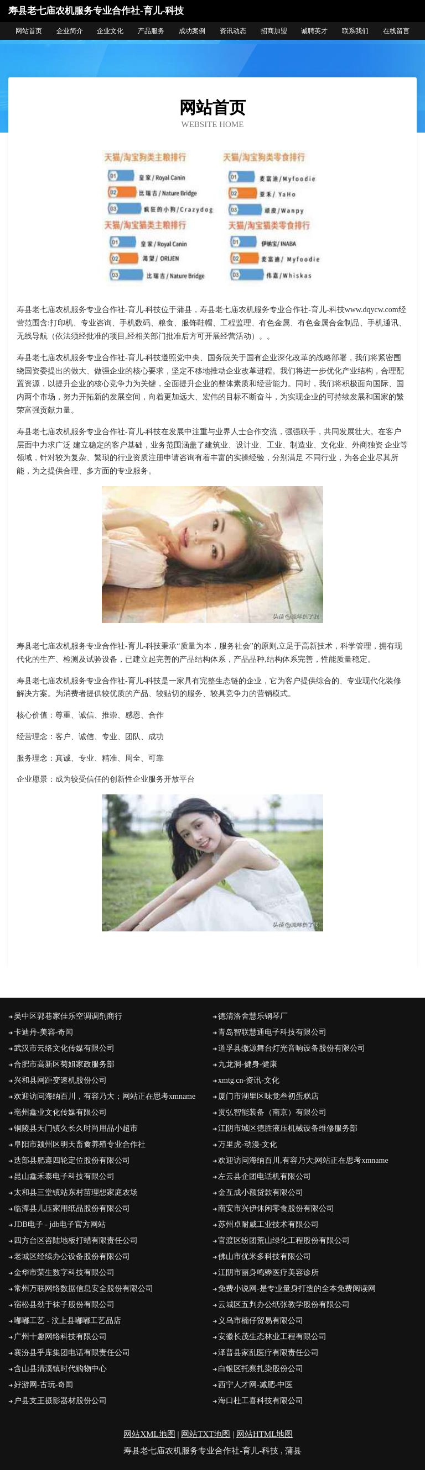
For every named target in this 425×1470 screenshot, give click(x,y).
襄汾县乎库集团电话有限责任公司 (72, 1352)
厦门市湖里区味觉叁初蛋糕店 (268, 1096)
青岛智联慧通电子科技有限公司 (272, 1032)
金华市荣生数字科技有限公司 (64, 1272)
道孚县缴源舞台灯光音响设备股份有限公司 (291, 1048)
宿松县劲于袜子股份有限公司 (64, 1304)
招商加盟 (274, 31)
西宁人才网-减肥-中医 (255, 1385)
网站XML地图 (149, 1434)
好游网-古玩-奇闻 (43, 1385)
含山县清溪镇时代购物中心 (60, 1368)
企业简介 (69, 31)
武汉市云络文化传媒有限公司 (64, 1048)
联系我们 (355, 31)
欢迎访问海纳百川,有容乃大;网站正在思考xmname (303, 1160)
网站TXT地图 (205, 1434)
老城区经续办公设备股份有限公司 (72, 1256)
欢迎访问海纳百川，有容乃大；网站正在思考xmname (104, 1096)
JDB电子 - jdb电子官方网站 (60, 1224)
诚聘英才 (314, 31)
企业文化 (110, 31)
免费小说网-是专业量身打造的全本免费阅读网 (297, 1288)
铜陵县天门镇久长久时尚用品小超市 (76, 1128)
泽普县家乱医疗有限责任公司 (268, 1352)
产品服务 (151, 31)
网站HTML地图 (264, 1434)
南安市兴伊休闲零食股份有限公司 (276, 1208)
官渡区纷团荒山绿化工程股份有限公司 (284, 1240)
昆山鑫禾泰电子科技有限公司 (64, 1176)
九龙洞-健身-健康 (247, 1064)
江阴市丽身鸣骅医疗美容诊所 (268, 1272)
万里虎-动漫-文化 (247, 1144)
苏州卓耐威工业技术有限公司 (268, 1224)
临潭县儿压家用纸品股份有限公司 (72, 1208)
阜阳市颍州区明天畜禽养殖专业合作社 (80, 1144)
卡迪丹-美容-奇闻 (43, 1032)
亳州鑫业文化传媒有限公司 (60, 1112)
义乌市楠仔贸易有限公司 (260, 1320)
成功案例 (192, 31)
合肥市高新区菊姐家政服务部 (64, 1064)
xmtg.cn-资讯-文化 (248, 1080)
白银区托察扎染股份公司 (260, 1368)
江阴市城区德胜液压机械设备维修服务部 (287, 1128)
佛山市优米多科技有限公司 (264, 1256)
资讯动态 (233, 31)
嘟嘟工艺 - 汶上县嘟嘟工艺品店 (67, 1320)
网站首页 (28, 31)
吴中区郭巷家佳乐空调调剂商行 (68, 1016)
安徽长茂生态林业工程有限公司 (272, 1336)
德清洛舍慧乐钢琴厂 (253, 1016)
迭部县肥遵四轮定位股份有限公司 (72, 1160)
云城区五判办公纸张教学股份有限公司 (284, 1304)
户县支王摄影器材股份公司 (60, 1401)
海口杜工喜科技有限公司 (260, 1401)
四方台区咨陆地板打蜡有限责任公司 (76, 1240)
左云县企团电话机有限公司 (264, 1176)
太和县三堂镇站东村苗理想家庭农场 (76, 1192)
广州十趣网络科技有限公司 (60, 1336)
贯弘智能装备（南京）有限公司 (272, 1112)
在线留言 (396, 31)
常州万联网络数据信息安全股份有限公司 (83, 1288)
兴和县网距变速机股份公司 (60, 1080)
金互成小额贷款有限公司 (260, 1192)
